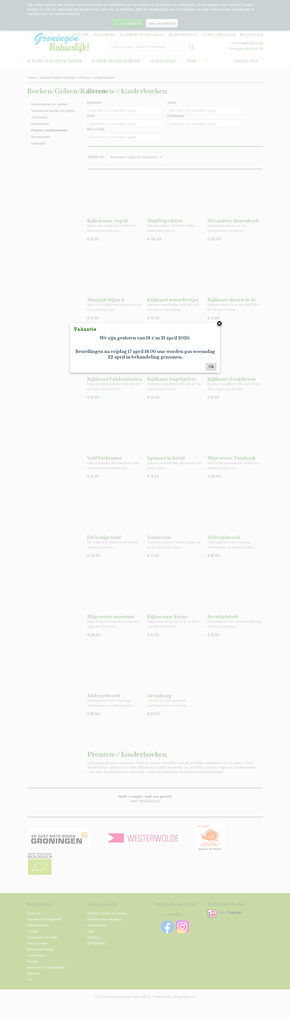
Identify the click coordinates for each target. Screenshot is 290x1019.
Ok (211, 367)
